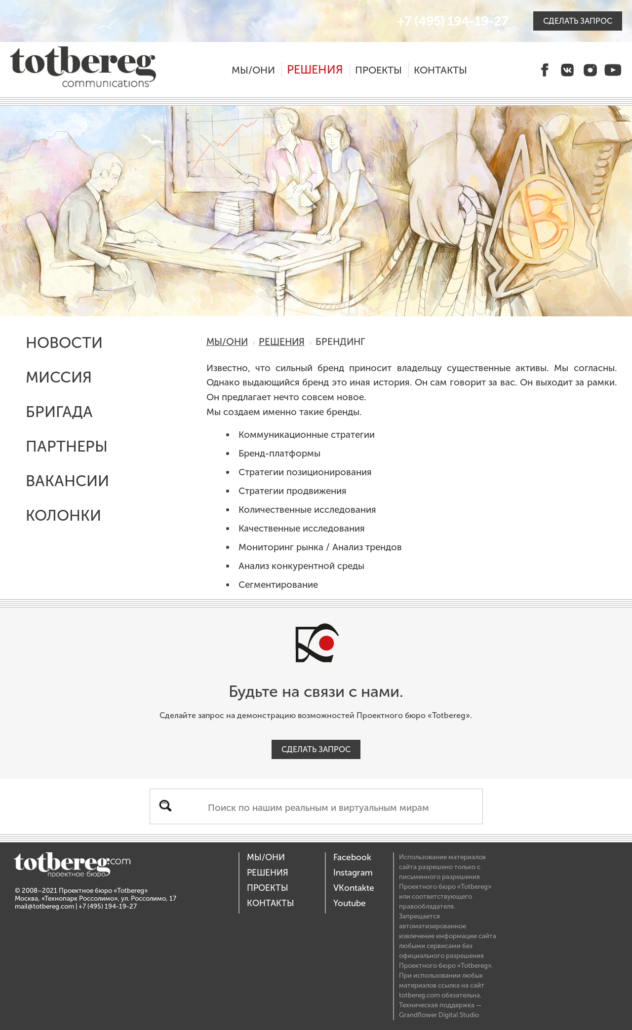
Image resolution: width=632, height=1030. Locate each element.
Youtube (349, 903)
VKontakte (353, 888)
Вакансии (67, 481)
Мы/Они (253, 70)
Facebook (352, 857)
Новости (64, 343)
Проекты (378, 70)
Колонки (63, 515)
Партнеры (67, 446)
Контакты (440, 70)
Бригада (59, 412)
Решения (315, 69)
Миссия (59, 377)
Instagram (353, 873)
